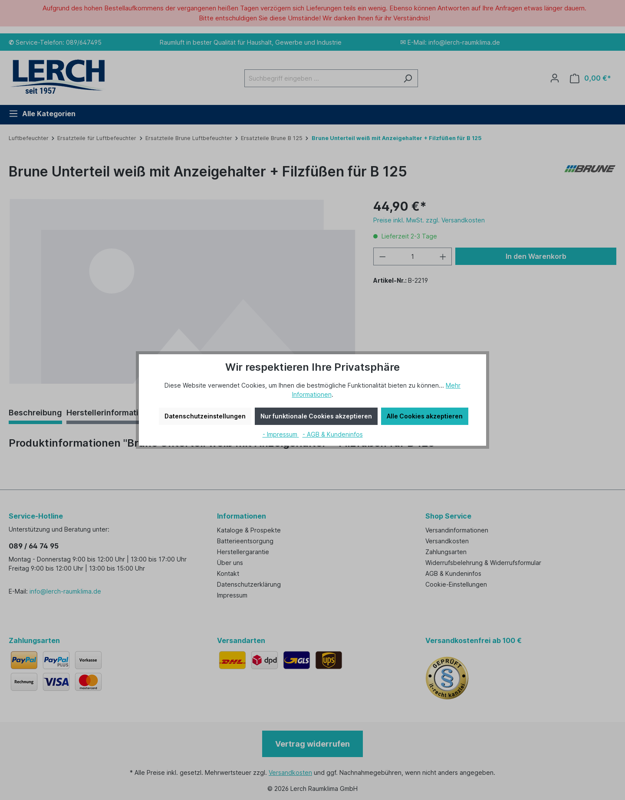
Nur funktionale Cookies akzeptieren (316, 416)
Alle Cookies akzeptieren (425, 416)
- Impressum (281, 434)
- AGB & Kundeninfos (333, 434)
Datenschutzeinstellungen (205, 416)
